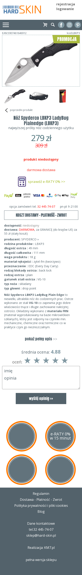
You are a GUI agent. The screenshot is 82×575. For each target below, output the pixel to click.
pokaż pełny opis (41, 339)
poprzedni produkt (18, 110)
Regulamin (41, 493)
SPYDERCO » (30, 239)
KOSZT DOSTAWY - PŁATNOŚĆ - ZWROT (41, 215)
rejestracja (65, 4)
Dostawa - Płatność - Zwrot (41, 499)
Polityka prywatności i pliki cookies (41, 505)
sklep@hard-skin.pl (41, 535)
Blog (41, 511)
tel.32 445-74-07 (41, 529)
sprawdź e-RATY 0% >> (46, 181)
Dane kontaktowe (41, 523)
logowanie (65, 9)
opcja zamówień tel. (43, 206)
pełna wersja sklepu (41, 559)
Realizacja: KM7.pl (41, 547)
